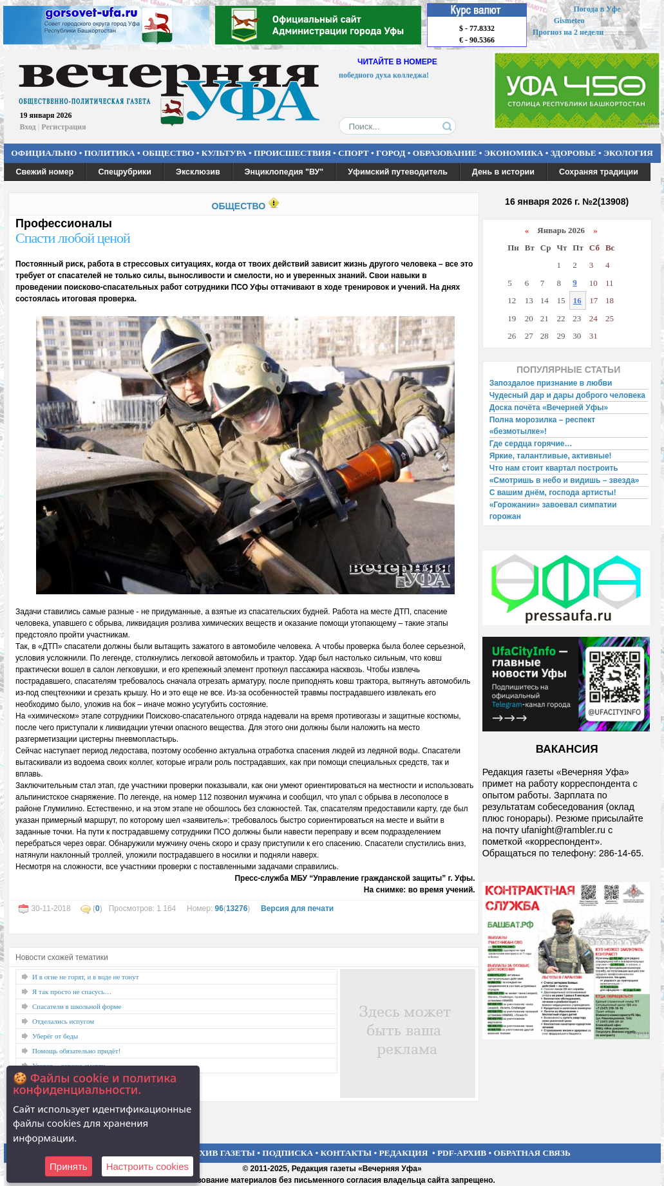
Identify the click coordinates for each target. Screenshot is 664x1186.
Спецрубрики (124, 171)
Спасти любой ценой (72, 238)
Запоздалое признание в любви (550, 383)
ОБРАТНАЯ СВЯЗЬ (532, 1153)
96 (219, 908)
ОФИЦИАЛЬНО (44, 153)
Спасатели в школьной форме (76, 1006)
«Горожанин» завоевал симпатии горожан (553, 510)
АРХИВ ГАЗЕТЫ (221, 1153)
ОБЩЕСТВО (168, 153)
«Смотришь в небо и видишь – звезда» (564, 480)
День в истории (503, 171)
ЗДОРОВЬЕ (573, 153)
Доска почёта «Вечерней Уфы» (549, 407)
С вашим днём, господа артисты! (552, 492)
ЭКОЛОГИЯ (628, 153)
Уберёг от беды (55, 1036)
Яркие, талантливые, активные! (550, 455)
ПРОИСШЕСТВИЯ (292, 153)
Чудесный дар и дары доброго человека (567, 395)
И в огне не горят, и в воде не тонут (85, 977)
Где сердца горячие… (531, 443)
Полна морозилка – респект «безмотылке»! (542, 425)
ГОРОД (390, 153)
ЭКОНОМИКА (514, 153)
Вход (28, 126)
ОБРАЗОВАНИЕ (445, 153)
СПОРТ (353, 153)
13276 (236, 908)
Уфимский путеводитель (398, 171)
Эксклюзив (198, 171)
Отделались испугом (63, 1021)
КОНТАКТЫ (346, 1153)
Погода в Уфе (596, 9)
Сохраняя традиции (598, 171)
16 (577, 300)
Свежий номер (45, 171)
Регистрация (63, 126)
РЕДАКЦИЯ (403, 1153)
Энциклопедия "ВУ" (284, 171)
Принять (69, 1166)
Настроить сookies (147, 1166)
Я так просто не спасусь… (71, 991)
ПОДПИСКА (287, 1153)
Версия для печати (297, 908)
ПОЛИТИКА (109, 153)
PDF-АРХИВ (461, 1153)
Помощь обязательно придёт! (76, 1051)
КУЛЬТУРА (224, 153)
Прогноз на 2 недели (568, 32)
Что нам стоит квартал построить (553, 468)
